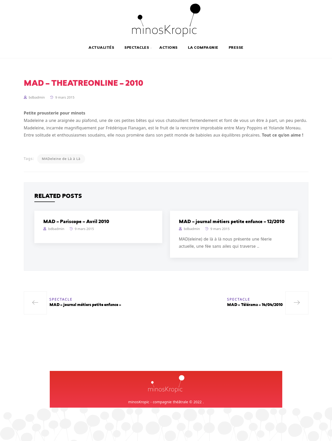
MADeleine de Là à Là (61, 158)
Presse (236, 48)
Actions (168, 48)
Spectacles (136, 48)
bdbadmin (37, 97)
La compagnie (203, 48)
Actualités (101, 48)
